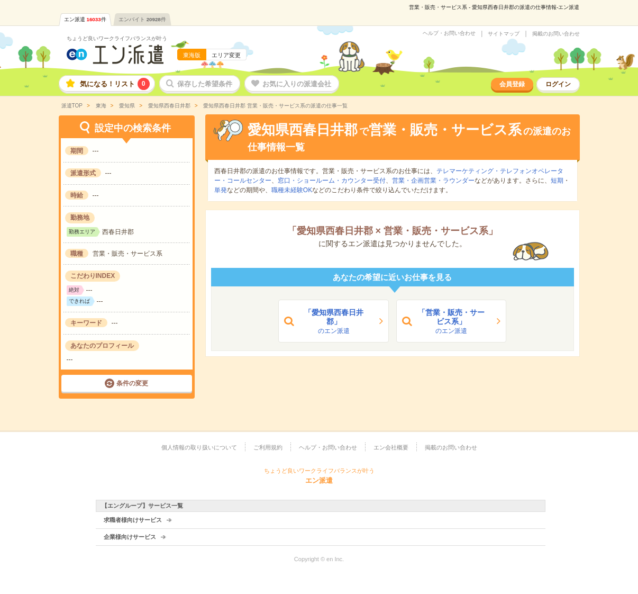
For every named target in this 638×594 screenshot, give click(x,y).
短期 (557, 180)
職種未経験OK (291, 190)
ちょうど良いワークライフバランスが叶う (117, 38)
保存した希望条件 (204, 84)
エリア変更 (226, 55)
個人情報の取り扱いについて (199, 447)
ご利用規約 (267, 447)
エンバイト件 (142, 19)
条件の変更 (132, 383)
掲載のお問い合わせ (556, 34)
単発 (220, 190)
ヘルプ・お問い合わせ (449, 33)
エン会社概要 (390, 447)
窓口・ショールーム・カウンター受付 (332, 180)
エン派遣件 (85, 19)
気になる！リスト (115, 84)
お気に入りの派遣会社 (296, 84)
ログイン (558, 84)
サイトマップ (503, 34)
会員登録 (512, 84)
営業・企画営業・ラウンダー (433, 180)
